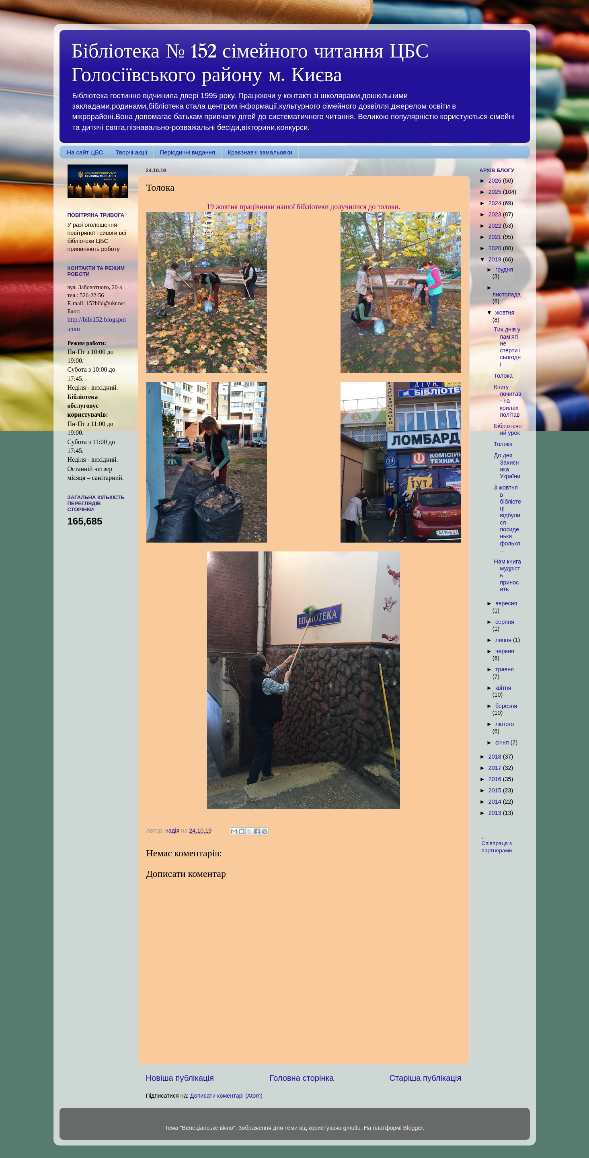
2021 (495, 237)
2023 (495, 214)
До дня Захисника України (507, 465)
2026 (495, 180)
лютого (504, 724)
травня (504, 669)
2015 (495, 790)
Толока (503, 375)
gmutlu (352, 1128)
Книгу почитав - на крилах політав (507, 401)
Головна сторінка (301, 1078)
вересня (506, 603)
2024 (495, 203)
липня (504, 640)
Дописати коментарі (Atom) (226, 1095)
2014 (495, 801)
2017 (495, 768)
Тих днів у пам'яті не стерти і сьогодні (507, 346)
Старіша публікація (426, 1078)
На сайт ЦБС (85, 152)
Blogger (413, 1128)
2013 (495, 813)
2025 (495, 192)
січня (503, 742)
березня (506, 706)
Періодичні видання (187, 152)
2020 (495, 248)
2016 (495, 779)
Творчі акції (131, 152)
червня (504, 651)
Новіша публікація (180, 1078)
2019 (495, 259)
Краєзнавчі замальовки (260, 152)
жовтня (504, 312)
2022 (495, 225)
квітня (503, 688)
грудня (504, 269)
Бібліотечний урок (507, 429)
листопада (507, 294)
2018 (495, 756)
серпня (504, 622)
